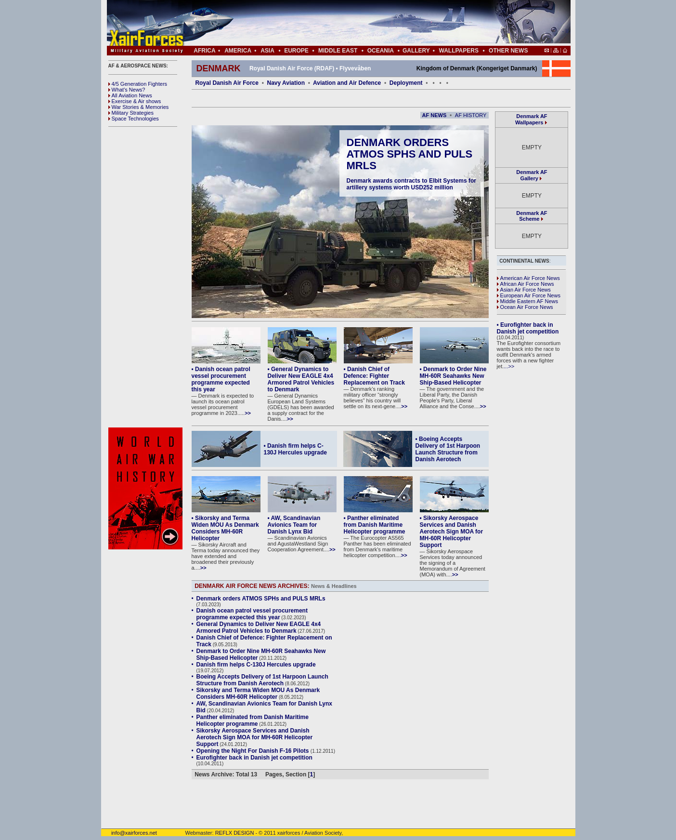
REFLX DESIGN (234, 833)
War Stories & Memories (138, 107)
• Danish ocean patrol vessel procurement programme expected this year (221, 379)
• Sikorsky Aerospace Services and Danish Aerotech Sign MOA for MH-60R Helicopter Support (451, 531)
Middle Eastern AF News (527, 301)
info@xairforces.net (129, 833)
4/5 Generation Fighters (138, 84)
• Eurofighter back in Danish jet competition (528, 328)
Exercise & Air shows (134, 101)
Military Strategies (131, 113)
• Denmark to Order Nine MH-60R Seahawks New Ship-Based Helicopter (453, 376)
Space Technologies (133, 118)
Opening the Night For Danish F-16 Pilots (253, 750)
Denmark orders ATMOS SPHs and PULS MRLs (410, 154)
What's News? (126, 90)
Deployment (406, 83)
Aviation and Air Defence (347, 83)
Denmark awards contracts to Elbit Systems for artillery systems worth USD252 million (411, 184)
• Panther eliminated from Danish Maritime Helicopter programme (374, 525)
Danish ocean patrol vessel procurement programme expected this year (252, 614)
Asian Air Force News (524, 290)
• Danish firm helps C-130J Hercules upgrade (295, 449)
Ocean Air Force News (525, 307)
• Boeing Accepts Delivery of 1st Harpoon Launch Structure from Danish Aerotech (448, 449)
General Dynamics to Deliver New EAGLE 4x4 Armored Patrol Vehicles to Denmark (258, 627)
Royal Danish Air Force (227, 83)
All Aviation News (130, 95)
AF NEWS (434, 115)
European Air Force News (528, 295)
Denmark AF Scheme (531, 216)
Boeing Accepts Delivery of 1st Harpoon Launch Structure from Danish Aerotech (262, 680)
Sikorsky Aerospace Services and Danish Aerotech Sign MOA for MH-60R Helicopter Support (254, 737)
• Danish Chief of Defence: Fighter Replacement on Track (374, 376)
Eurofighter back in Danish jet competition (254, 757)
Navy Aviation (286, 83)
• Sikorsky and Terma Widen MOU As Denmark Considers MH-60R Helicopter (225, 528)
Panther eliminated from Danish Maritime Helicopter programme (252, 720)
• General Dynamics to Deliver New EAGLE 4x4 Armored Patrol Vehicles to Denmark (301, 379)
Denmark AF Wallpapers (531, 119)
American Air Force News (528, 278)
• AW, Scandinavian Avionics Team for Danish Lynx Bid (294, 525)
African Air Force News (525, 284)
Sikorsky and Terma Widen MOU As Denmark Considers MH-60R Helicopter (258, 693)
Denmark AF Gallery (531, 175)
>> (248, 413)
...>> (509, 366)
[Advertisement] (367, 23)
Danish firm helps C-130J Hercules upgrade (256, 664)
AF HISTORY (471, 115)
